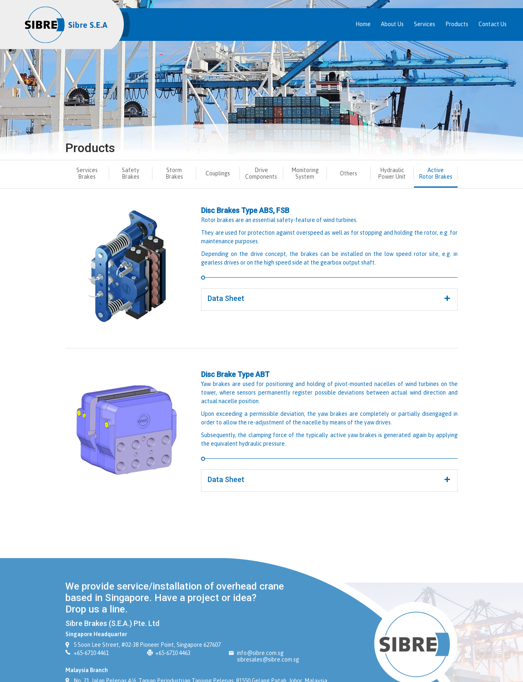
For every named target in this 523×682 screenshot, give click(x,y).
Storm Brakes (174, 173)
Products (456, 24)
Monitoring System (305, 173)
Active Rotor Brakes (435, 173)
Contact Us (492, 24)
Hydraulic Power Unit (392, 173)
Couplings (218, 173)
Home (363, 24)
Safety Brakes (130, 173)
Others (348, 173)
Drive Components (261, 173)
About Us (392, 24)
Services (424, 24)
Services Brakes (87, 173)
